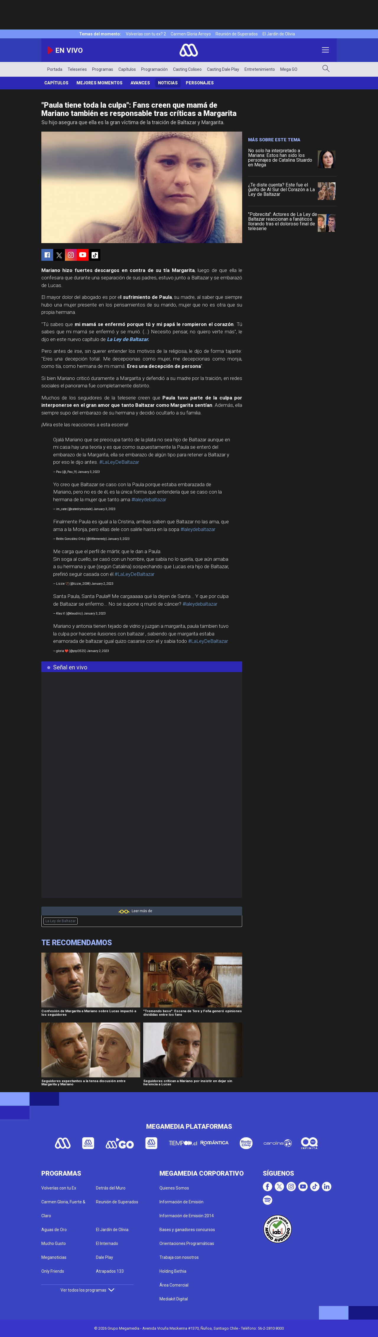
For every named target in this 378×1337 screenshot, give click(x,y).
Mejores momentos (99, 83)
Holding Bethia (172, 1271)
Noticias (168, 83)
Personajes (200, 83)
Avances (140, 83)
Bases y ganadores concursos (187, 1229)
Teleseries (77, 69)
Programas (102, 69)
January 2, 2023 (102, 583)
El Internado (107, 1243)
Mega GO (288, 69)
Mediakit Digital (173, 1299)
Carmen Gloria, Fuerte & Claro (63, 1209)
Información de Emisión (181, 1202)
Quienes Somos (174, 1188)
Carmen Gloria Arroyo (191, 34)
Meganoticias (53, 1257)
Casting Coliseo (187, 69)
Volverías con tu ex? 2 (146, 34)
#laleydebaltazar (148, 499)
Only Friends (52, 1271)
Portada (54, 69)
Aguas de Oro (54, 1229)
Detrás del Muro (111, 1188)
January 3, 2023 (89, 471)
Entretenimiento (260, 69)
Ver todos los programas (87, 1290)
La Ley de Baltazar (60, 921)
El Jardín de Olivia (279, 34)
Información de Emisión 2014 (186, 1215)
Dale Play (104, 1257)
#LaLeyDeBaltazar (119, 462)
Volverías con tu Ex (58, 1188)
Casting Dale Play (223, 69)
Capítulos (127, 69)
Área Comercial (173, 1285)
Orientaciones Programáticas (186, 1243)
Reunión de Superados (237, 34)
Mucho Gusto (53, 1243)
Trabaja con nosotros (179, 1257)
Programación (154, 69)
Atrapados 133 (110, 1271)
